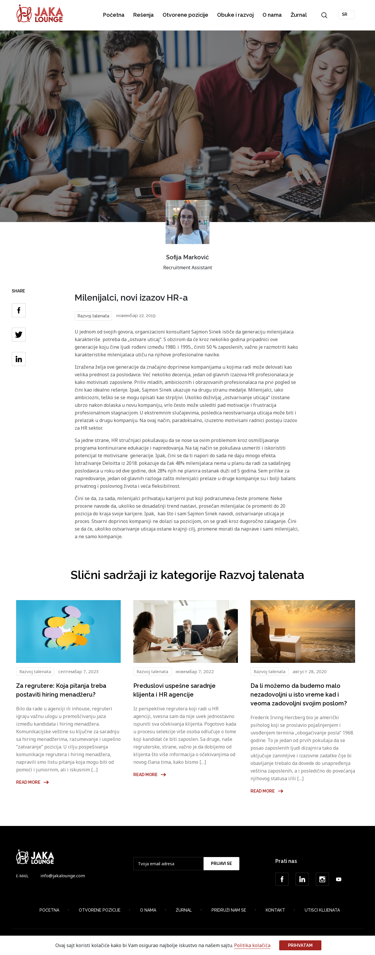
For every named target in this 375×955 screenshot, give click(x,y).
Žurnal (299, 15)
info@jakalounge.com (62, 875)
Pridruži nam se (229, 910)
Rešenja (144, 15)
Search (324, 15)
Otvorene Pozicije (99, 910)
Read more (32, 782)
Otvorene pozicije (186, 15)
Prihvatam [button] (300, 945)
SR (344, 14)
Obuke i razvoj (235, 15)
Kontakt (275, 910)
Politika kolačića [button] (252, 945)
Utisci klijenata (322, 910)
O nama (272, 15)
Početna (114, 15)
